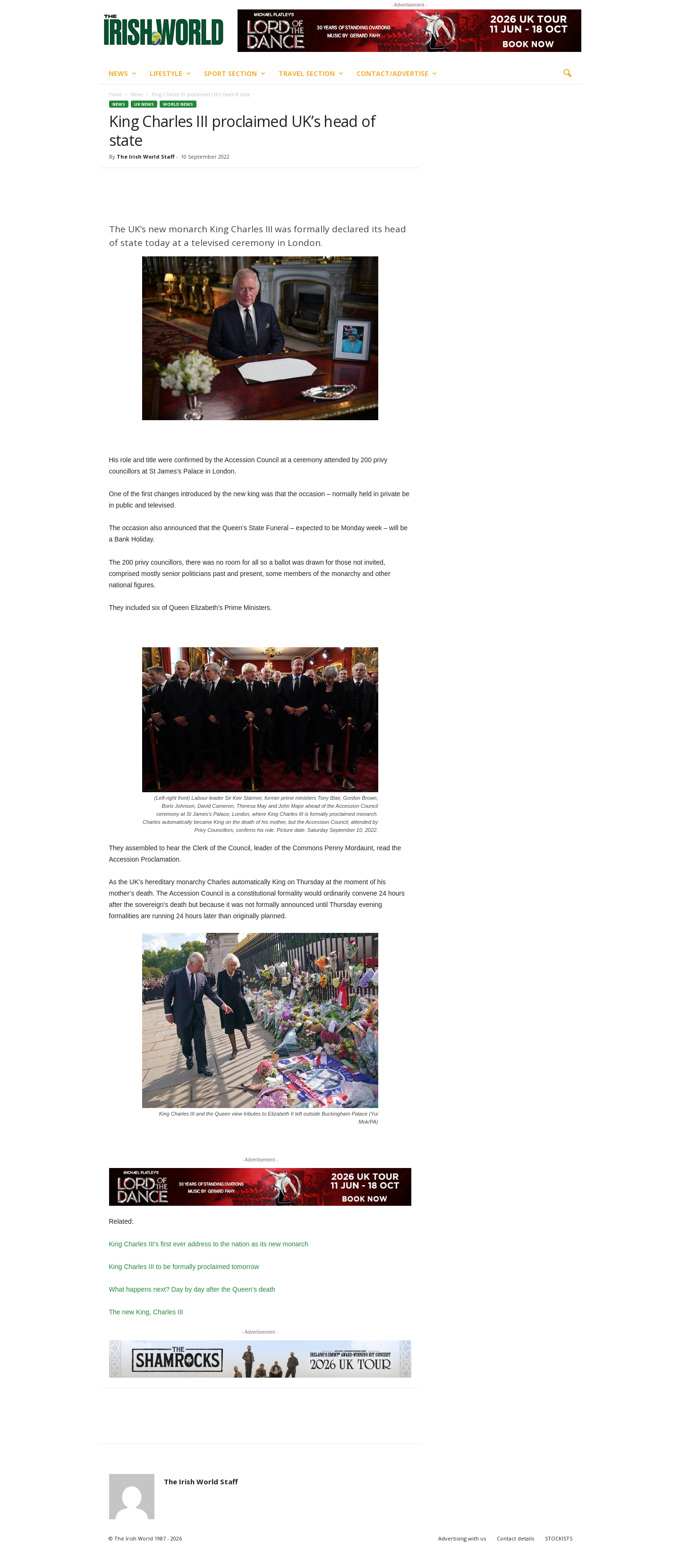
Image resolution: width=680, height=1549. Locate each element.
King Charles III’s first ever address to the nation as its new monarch (208, 1244)
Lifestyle (170, 73)
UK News (144, 104)
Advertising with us (462, 1538)
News (122, 73)
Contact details (515, 1538)
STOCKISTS (558, 1538)
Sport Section (234, 73)
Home (115, 94)
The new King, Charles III (146, 1312)
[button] (567, 73)
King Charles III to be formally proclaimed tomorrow (184, 1266)
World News (178, 104)
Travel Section (311, 73)
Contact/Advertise (397, 73)
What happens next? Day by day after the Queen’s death (192, 1289)
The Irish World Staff (146, 156)
